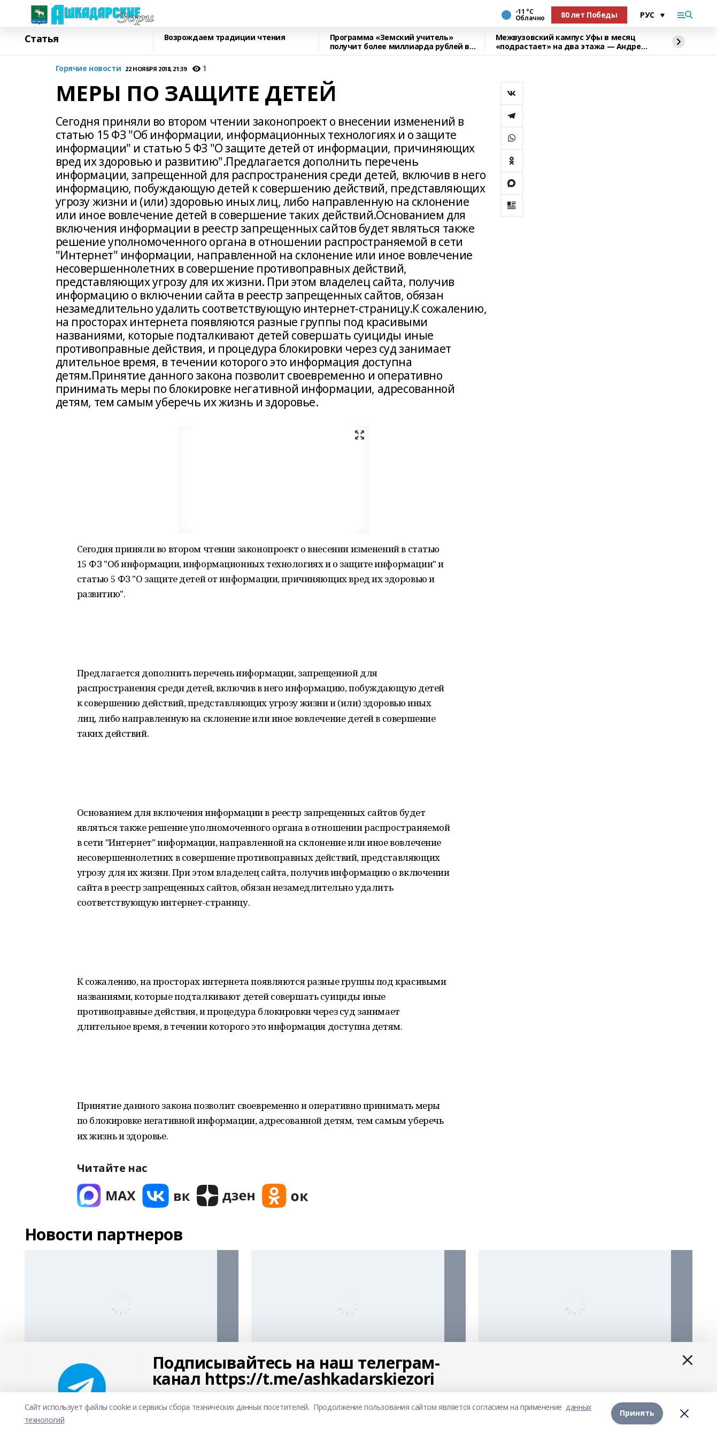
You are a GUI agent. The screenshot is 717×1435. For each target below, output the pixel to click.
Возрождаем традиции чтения (225, 37)
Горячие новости (88, 68)
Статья (42, 39)
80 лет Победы (589, 15)
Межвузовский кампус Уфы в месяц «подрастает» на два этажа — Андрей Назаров (571, 42)
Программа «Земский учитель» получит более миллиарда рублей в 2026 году (400, 42)
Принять (637, 1413)
